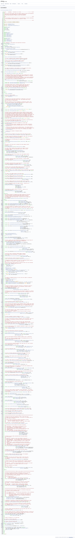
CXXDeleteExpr (21, 82)
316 (2, 247)
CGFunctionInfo (19, 121)
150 (2, 123)
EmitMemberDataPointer (18, 178)
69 (2, 62)
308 (2, 241)
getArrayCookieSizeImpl (16, 459)
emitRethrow (12, 203)
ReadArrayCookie (12, 445)
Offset (10, 234)
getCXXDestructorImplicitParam (10, 345)
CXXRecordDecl (23, 134)
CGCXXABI (7, 43)
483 (2, 372)
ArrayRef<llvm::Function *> (11, 498)
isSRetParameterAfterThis (14, 137)
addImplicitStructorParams (14, 323)
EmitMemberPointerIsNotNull (10, 190)
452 (2, 349)
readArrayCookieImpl (16, 467)
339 (2, 264)
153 (2, 125)
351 (2, 273)
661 (2, 505)
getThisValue (12, 53)
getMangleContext (13, 95)
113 (2, 95)
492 (2, 379)
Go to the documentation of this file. (6, 10)
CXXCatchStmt (28, 210)
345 (2, 269)
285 (2, 224)
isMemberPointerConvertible (14, 170)
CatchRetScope (9, 523)
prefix (16, 271)
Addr (23, 486)
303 (2, 237)
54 (2, 51)
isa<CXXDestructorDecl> (11, 104)
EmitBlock (8, 529)
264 (2, 208)
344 (2, 268)
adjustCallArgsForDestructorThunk (16, 386)
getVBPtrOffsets (19, 409)
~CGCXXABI (9, 93)
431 (2, 333)
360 (2, 280)
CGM (11, 46)
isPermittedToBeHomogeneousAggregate (11, 141)
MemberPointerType (19, 146)
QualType (20, 61)
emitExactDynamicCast (16, 241)
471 (2, 363)
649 (2, 496)
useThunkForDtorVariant (14, 293)
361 (2, 281)
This (24, 151)
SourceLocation (23, 377)
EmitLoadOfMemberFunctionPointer (17, 150)
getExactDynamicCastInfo (9, 237)
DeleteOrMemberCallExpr (11, 379)
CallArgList (23, 341)
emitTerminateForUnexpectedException (11, 212)
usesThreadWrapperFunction (14, 501)
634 (2, 485)
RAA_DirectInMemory (9, 129)
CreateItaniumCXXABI (11, 519)
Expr (17, 151)
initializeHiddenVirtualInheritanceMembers (12, 255)
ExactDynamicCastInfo (11, 233)
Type (10, 266)
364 (2, 283)
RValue (18, 404)
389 (2, 302)
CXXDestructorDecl (9, 34)
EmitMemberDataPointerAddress (10, 155)
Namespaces (14, 3)
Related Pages (7, 3)
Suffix (14, 268)
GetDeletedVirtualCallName (16, 413)
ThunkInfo (17, 398)
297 (2, 233)
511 (2, 393)
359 (2, 279)
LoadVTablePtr (7, 514)
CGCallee (9, 150)
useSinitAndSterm (13, 110)
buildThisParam (9, 317)
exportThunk (12, 393)
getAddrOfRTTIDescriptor (18, 214)
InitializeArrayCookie (15, 431)
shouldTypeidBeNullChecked (14, 218)
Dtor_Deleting (17, 105)
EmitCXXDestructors (13, 302)
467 (2, 360)
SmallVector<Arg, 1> (9, 267)
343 (2, 267)
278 (2, 219)
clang (9, 32)
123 (2, 103)
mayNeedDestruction (10, 73)
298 (2, 234)
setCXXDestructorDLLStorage (14, 295)
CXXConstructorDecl (9, 33)
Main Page (2, 3)
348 (2, 271)
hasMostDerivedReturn (13, 109)
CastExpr (26, 160)
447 (2, 345)
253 (2, 200)
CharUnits (23, 179)
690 (2, 527)
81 (2, 71)
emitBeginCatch (12, 210)
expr (26, 423)
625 (2, 478)
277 (2, 218)
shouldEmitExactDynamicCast (14, 224)
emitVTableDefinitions (14, 353)
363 (2, 282)
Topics (10, 3)
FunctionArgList (23, 317)
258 (2, 204)
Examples (26, 3)
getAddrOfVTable (19, 372)
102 (2, 87)
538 (2, 413)
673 (2, 514)
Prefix (14, 267)
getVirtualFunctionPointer (15, 375)
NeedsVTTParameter (13, 454)
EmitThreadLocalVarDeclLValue (15, 505)
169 (2, 137)
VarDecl (17, 73)
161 (2, 131)
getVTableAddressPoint (9, 363)
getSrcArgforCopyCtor (14, 406)
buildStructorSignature (9, 288)
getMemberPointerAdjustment (15, 198)
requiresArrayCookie (13, 82)
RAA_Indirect (8, 131)
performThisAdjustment (9, 397)
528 (2, 406)
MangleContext (8, 36)
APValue (24, 181)
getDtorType (11, 105)
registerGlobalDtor (13, 485)
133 (2, 110)
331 (2, 258)
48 (2, 47)
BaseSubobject (15, 363)
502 (2, 386)
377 (2, 293)
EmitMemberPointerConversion (18, 160)
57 (2, 53)
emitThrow (11, 204)
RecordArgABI (9, 123)
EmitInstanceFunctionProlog (14, 331)
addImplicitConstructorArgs (10, 340)
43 (2, 43)
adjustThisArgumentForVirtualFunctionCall (12, 312)
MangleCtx (18, 47)
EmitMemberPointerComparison (10, 184)
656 (2, 501)
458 (2, 353)
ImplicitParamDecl (8, 51)
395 (2, 306)
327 (2, 255)
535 (2, 411)
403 (2, 312)
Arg (8, 264)
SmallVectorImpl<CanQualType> (18, 289)
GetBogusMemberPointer (15, 61)
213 (2, 170)
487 (2, 375)
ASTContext (7, 71)
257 (2, 203)
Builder (8, 528)
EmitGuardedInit (12, 478)
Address (6, 56)
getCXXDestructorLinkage (9, 299)
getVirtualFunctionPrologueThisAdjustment (19, 327)
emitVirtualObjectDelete (14, 200)
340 (2, 265)
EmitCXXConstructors (13, 258)
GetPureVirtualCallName (16, 411)
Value (7, 29)
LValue (9, 505)
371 (2, 288)
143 (2, 118)
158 (2, 129)
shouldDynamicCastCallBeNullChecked (16, 222)
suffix (16, 273)
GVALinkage (16, 299)
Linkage (19, 299)
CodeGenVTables (20, 353)
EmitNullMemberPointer (18, 174)
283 (2, 222)
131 (2, 109)
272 (2, 214)
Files (23, 3)
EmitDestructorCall (13, 349)
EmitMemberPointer (17, 181)
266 (2, 210)
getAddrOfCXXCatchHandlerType (10, 216)
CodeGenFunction (9, 39)
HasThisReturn (12, 103)
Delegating (18, 335)
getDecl (18, 104)
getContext (17, 49)
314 (2, 246)
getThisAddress (10, 56)
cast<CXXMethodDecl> (11, 307)
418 (2, 323)
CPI (12, 524)
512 (2, 394)
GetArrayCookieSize (15, 423)
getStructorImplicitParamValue (15, 65)
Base (19, 156)
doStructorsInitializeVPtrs (14, 360)
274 (2, 216)
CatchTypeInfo (9, 41)
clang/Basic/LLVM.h (11, 24)
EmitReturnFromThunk (13, 403)
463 (2, 357)
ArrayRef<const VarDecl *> (18, 497)
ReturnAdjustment (19, 402)
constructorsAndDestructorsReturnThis (15, 106)
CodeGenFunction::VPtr (22, 358)
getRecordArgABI (15, 134)
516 (2, 397)
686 (2, 524)
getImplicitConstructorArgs (10, 333)
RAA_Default (8, 125)
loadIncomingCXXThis (13, 68)
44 (2, 44)
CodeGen (3, 5)
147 (2, 121)
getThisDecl (14, 51)
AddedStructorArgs (9, 269)
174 (2, 141)
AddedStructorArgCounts (10, 281)
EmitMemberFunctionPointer (18, 176)
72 (2, 65)
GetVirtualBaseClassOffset (17, 247)
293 (2, 230)
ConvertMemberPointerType (9, 146)
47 (2, 46)
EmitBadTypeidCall (13, 219)
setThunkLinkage (12, 394)
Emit (7, 527)
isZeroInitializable (13, 168)
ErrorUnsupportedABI (10, 59)
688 (2, 525)
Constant (7, 27)
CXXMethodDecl (8, 35)
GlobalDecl (19, 87)
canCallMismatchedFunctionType (15, 118)
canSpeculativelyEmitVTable (14, 208)
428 (2, 331)
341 (2, 266)
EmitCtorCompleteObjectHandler (19, 251)
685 (2, 523)
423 (2, 327)
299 (2, 234)
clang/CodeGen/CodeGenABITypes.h (13, 25)
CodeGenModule (8, 40)
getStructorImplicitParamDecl (17, 62)
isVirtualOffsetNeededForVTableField (11, 357)
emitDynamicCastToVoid (16, 230)
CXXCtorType (17, 334)
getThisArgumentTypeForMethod (21, 306)
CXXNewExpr (23, 423)
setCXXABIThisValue (10, 70)
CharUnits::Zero (11, 328)
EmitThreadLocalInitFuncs (14, 496)
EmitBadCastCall (12, 246)
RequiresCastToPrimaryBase (12, 234)
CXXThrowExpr (26, 204)
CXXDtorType (29, 346)
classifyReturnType (13, 121)
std (11, 270)
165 (2, 134)
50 (2, 48)
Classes (19, 3)
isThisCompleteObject (13, 87)
